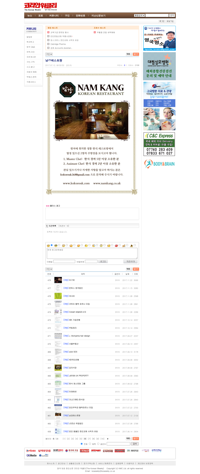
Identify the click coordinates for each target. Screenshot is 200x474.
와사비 (72, 296)
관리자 (69, 65)
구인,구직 (31, 61)
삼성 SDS (73, 351)
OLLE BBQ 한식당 (77, 399)
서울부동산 (73, 343)
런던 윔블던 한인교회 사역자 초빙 (83, 431)
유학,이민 (31, 51)
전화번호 (80, 15)
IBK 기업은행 (74, 319)
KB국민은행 (74, 359)
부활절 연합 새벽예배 (106, 32)
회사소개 (51, 463)
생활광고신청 (74, 463)
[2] (68, 438)
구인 (67, 15)
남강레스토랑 (74, 415)
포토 (40, 15)
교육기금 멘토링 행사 (59, 32)
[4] (76, 438)
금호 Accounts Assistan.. (61, 48)
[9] (97, 438)
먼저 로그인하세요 (92, 253)
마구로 (72, 280)
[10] (102, 438)
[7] (89, 438)
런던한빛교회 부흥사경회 (61, 36)
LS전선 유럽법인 (76, 423)
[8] (93, 438)
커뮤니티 (54, 15)
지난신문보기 (98, 15)
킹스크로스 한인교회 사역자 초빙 (64, 40)
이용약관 (130, 463)
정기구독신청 (89, 463)
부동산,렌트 (32, 76)
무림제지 (73, 327)
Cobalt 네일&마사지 (77, 311)
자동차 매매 (32, 71)
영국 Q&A (31, 46)
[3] (72, 438)
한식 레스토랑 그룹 (77, 383)
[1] (64, 438)
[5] (80, 438)
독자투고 (30, 41)
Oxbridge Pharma (58, 44)
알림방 (29, 36)
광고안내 (61, 463)
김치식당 (73, 367)
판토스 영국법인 (76, 288)
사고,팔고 (31, 66)
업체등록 (119, 463)
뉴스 (29, 15)
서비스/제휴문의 (105, 463)
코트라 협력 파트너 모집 (79, 304)
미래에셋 (73, 391)
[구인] (65, 280)
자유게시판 (31, 56)
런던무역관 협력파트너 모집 (81, 407)
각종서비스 (31, 81)
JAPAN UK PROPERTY (78, 375)
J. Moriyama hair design (79, 335)
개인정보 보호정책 (145, 463)
